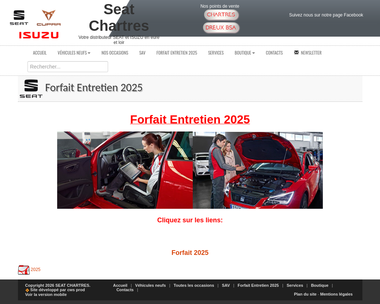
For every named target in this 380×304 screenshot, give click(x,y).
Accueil (40, 52)
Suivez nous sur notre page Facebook (326, 15)
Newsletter (308, 52)
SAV (142, 52)
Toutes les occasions (194, 285)
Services (216, 52)
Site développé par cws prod (55, 290)
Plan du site (305, 294)
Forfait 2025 (190, 252)
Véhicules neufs (74, 52)
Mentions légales (336, 294)
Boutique (245, 52)
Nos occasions (115, 52)
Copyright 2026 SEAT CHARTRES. (58, 285)
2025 (36, 269)
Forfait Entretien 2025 (176, 52)
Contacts (274, 52)
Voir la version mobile (46, 294)
